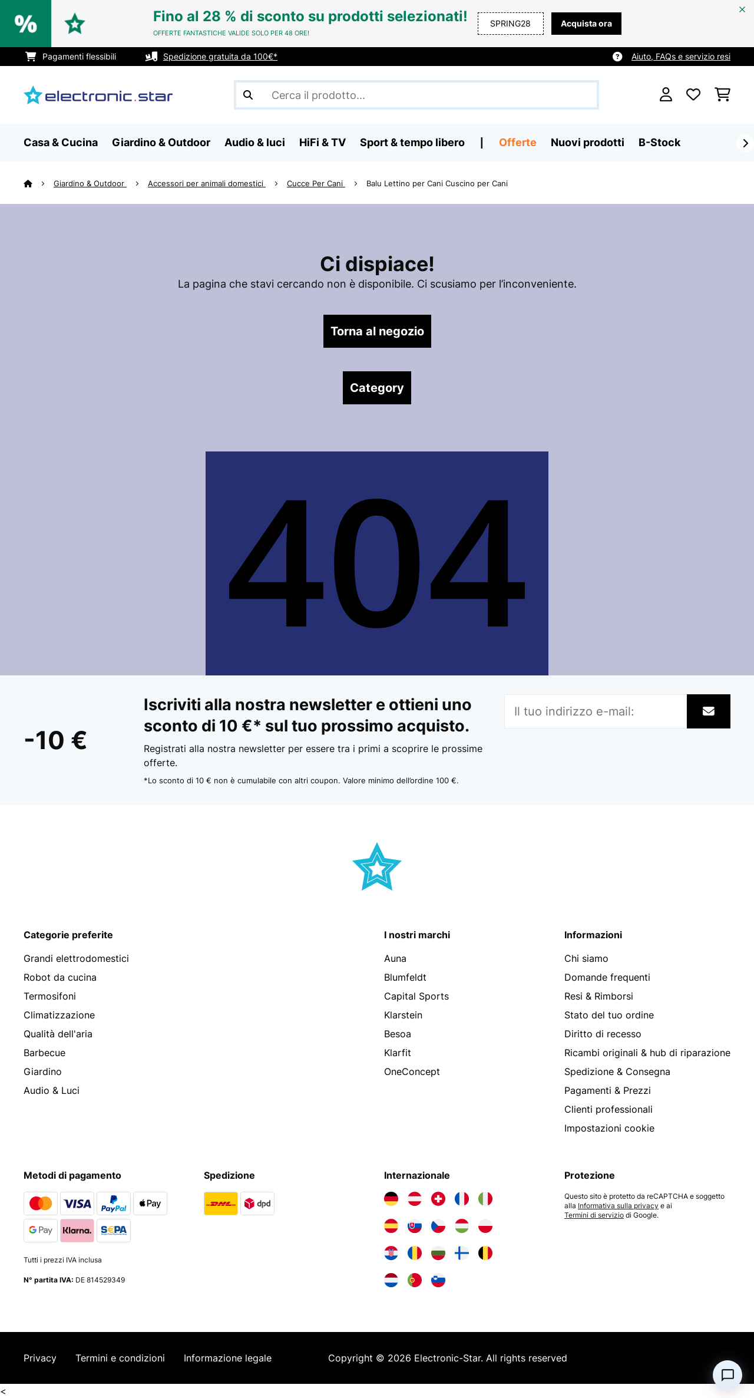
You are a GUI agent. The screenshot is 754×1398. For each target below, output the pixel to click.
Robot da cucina (60, 977)
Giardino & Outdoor (90, 183)
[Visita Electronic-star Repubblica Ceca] (438, 1226)
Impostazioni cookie (609, 1128)
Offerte (518, 142)
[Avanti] (745, 143)
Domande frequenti (607, 977)
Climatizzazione (59, 1015)
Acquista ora (586, 23)
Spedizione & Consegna (617, 1071)
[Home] (39, 183)
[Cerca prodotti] (416, 95)
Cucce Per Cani (316, 183)
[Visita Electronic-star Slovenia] (438, 1280)
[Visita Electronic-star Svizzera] (438, 1199)
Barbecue (44, 1053)
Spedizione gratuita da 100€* (220, 56)
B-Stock (659, 142)
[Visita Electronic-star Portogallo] (415, 1280)
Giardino (43, 1071)
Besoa (397, 1034)
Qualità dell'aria (58, 1034)
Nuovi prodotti (587, 142)
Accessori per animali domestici (207, 183)
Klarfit (397, 1053)
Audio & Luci (52, 1090)
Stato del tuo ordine (609, 1015)
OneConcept (412, 1071)
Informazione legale (228, 1358)
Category (377, 388)
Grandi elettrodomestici (76, 958)
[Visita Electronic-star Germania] (391, 1199)
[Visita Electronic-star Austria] (415, 1199)
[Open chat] (727, 1375)
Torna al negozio (377, 331)
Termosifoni (50, 996)
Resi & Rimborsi (598, 996)
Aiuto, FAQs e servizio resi (680, 56)
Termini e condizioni (120, 1358)
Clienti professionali (608, 1109)
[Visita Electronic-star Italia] (485, 1199)
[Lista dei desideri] (693, 94)
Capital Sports (416, 996)
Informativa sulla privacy (618, 1206)
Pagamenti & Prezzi (607, 1090)
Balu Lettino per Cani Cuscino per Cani (437, 183)
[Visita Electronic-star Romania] (415, 1253)
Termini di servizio (594, 1215)
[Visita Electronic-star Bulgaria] (438, 1253)
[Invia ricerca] (248, 95)
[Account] (666, 94)
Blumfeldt (405, 977)
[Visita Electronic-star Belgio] (485, 1253)
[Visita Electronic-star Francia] (462, 1199)
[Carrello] (722, 94)
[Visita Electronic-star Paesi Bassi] (391, 1280)
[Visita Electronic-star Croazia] (391, 1253)
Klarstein (403, 1015)
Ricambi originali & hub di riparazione (647, 1053)
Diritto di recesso (602, 1034)
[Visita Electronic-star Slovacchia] (415, 1226)
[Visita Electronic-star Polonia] (485, 1226)
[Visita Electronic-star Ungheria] (462, 1226)
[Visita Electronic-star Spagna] (391, 1226)
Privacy (40, 1358)
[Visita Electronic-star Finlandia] (462, 1253)
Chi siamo (586, 958)
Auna (395, 958)
